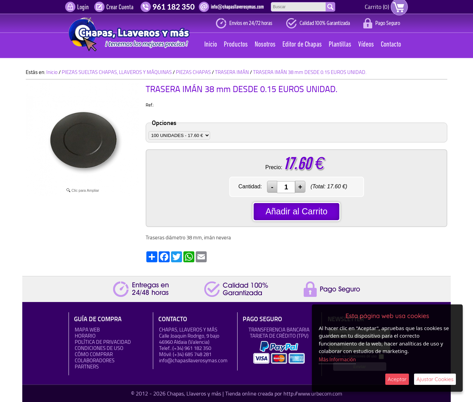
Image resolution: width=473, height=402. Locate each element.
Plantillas (340, 45)
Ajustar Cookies (434, 379)
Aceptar (397, 379)
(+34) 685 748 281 (192, 354)
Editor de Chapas (302, 45)
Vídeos (366, 45)
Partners (87, 366)
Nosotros (265, 45)
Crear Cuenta (119, 7)
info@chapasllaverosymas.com (193, 360)
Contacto (391, 45)
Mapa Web (87, 329)
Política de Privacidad (103, 342)
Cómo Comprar (94, 354)
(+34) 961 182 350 (191, 348)
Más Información (337, 359)
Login (83, 7)
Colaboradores (94, 360)
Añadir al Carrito (297, 211)
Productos (236, 45)
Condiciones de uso (99, 348)
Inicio (210, 45)
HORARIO (85, 335)
